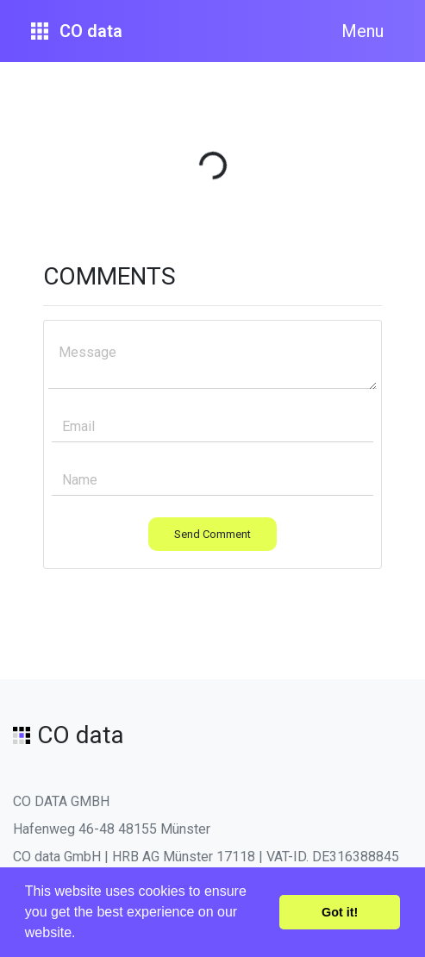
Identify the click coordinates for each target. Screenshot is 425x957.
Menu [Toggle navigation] (362, 31)
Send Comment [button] (212, 534)
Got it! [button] (340, 912)
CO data (76, 31)
